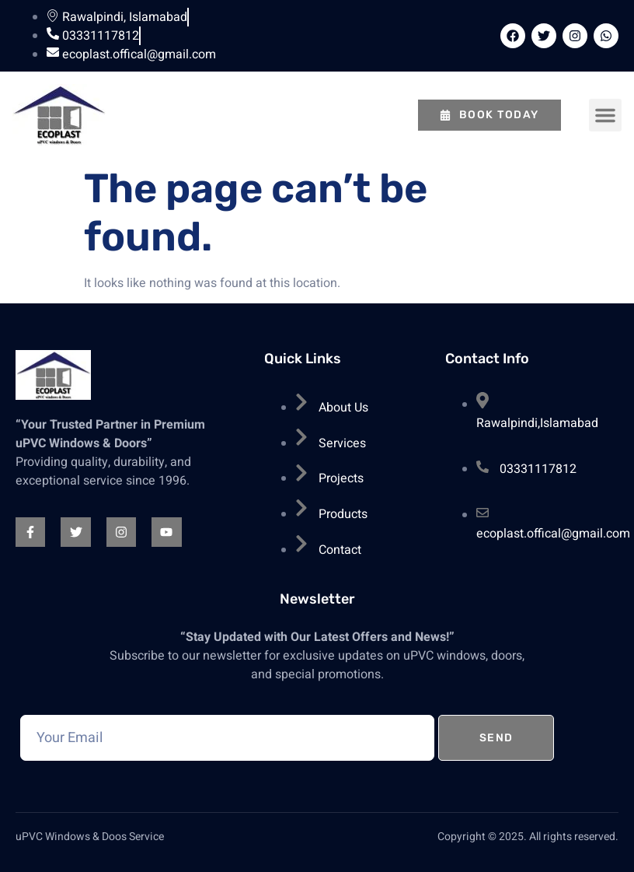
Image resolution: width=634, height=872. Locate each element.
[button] (605, 115)
